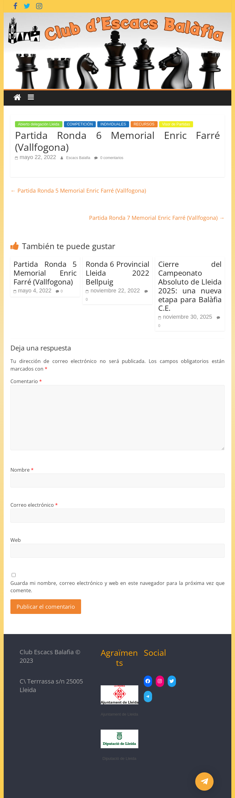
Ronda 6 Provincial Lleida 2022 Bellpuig (117, 273)
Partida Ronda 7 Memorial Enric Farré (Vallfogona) (157, 217)
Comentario (26, 381)
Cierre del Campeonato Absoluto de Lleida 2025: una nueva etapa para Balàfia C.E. (190, 286)
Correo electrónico (34, 505)
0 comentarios (108, 158)
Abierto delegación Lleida (38, 124)
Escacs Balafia (78, 158)
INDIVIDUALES (113, 124)
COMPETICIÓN (80, 124)
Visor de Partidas (176, 124)
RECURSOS (144, 124)
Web (15, 540)
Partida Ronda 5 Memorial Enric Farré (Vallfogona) (78, 190)
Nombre (22, 469)
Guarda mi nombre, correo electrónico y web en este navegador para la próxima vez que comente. (117, 587)
